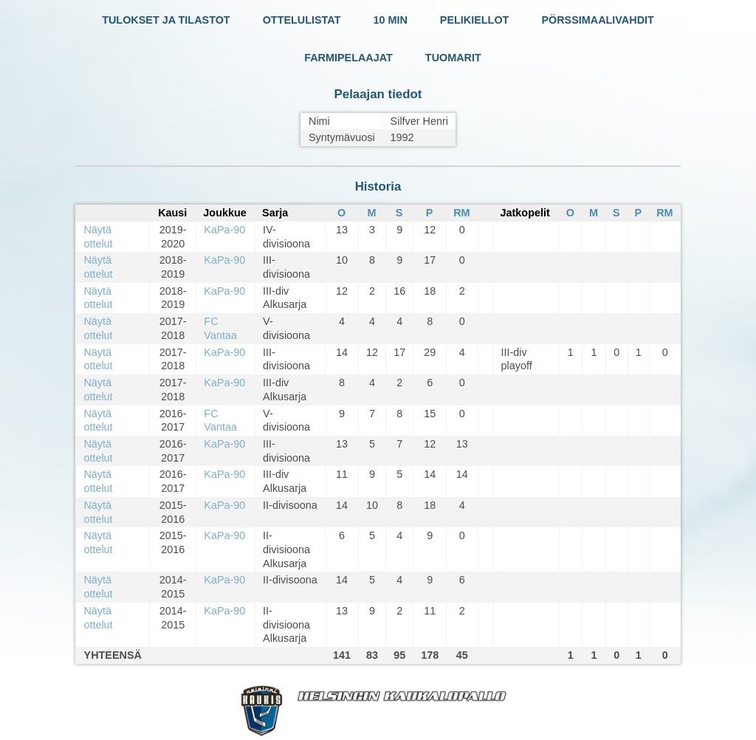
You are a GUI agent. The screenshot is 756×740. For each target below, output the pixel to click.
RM (461, 213)
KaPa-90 (224, 230)
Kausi (172, 213)
